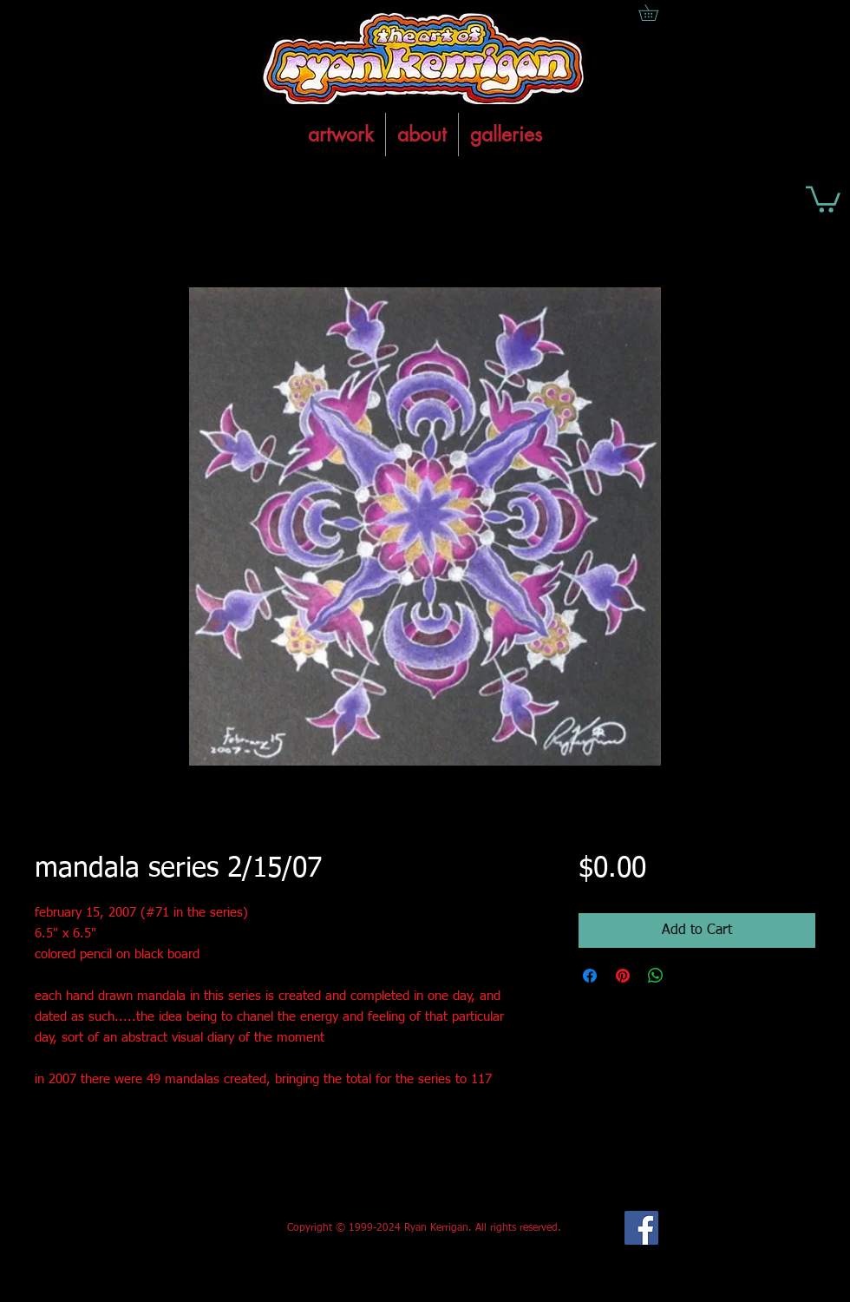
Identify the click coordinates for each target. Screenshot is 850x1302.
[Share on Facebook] (589, 975)
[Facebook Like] (163, 1228)
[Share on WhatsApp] (655, 975)
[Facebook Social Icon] (641, 1228)
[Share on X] (688, 975)
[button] (823, 198)
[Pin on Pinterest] (622, 975)
